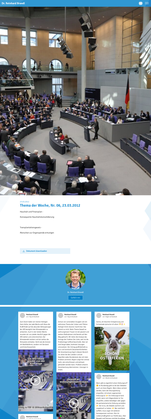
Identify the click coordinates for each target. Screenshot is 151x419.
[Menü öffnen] (147, 3)
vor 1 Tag (29, 317)
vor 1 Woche (106, 378)
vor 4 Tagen (106, 317)
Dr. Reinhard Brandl (75, 292)
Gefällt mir (75, 297)
